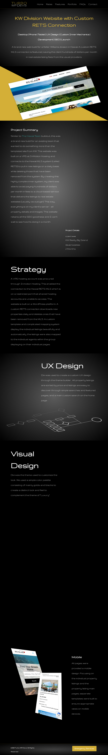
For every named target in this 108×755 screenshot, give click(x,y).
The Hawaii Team (31, 136)
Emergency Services (84, 749)
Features (60, 4)
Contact (92, 4)
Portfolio (72, 4)
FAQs (83, 4)
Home (40, 4)
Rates (49, 4)
